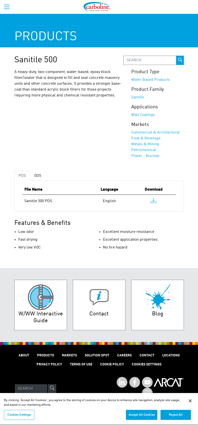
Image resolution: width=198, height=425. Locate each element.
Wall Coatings (143, 115)
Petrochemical (143, 150)
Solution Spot (97, 355)
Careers (124, 355)
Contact (147, 355)
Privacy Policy (49, 364)
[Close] (190, 403)
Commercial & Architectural (155, 133)
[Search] (31, 389)
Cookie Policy (112, 364)
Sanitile (137, 97)
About (24, 355)
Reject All (175, 417)
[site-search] (52, 389)
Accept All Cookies (142, 417)
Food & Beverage (145, 138)
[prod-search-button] (180, 60)
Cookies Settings (19, 417)
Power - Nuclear (145, 156)
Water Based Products (150, 80)
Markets (69, 355)
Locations (171, 355)
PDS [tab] (22, 176)
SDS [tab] (37, 176)
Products (45, 355)
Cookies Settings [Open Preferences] (146, 364)
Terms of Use (81, 364)
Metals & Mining (145, 144)
